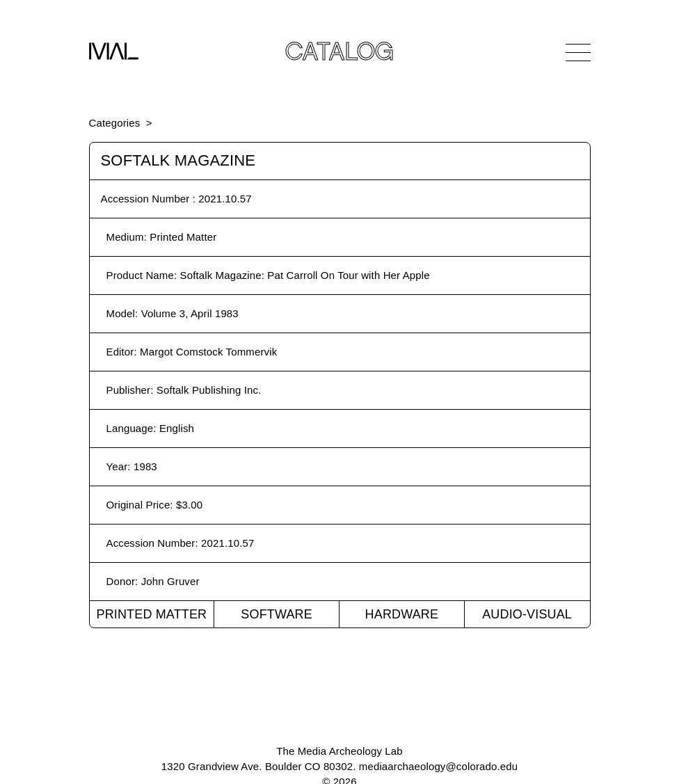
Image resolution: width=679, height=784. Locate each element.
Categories (115, 123)
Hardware (402, 614)
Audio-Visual (527, 614)
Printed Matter (151, 614)
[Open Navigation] (578, 52)
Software (276, 614)
